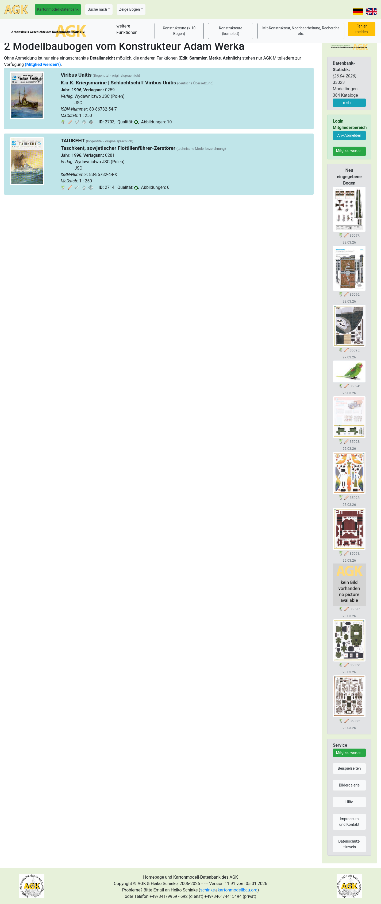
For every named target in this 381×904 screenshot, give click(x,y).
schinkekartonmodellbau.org (228, 890)
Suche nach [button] (97, 9)
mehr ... (349, 102)
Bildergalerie (349, 785)
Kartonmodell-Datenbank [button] (58, 9)
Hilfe (349, 802)
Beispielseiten (349, 768)
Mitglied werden (349, 150)
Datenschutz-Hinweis (349, 844)
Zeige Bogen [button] (129, 9)
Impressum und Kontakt (349, 822)
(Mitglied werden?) (43, 64)
